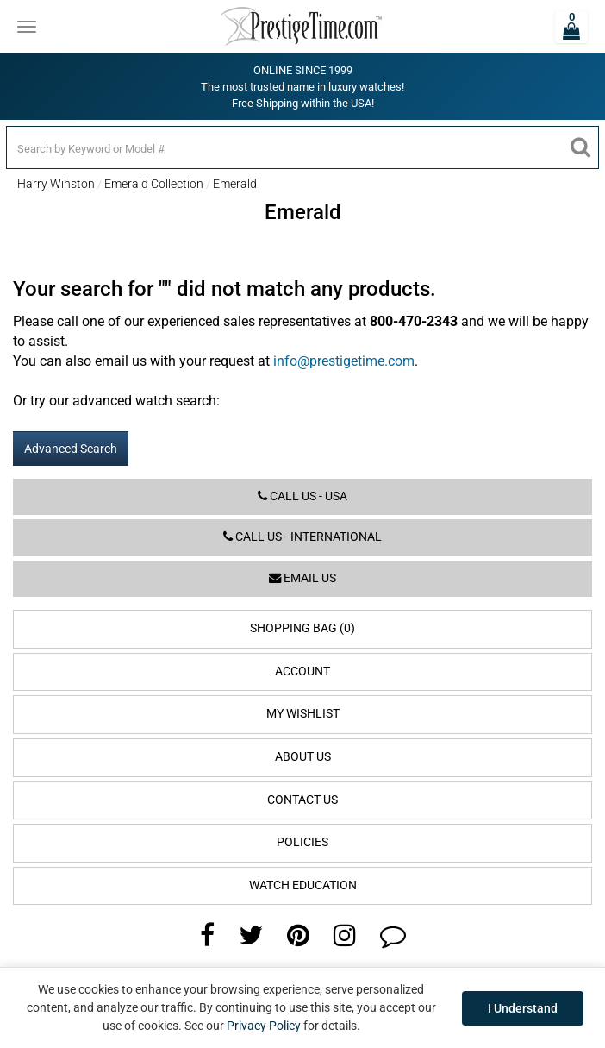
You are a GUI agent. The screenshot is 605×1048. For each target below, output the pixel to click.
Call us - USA (302, 496)
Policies (302, 842)
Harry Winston (56, 184)
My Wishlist (303, 713)
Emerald (235, 184)
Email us (302, 578)
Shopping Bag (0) (302, 628)
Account (302, 671)
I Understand (523, 1008)
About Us (303, 757)
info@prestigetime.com (344, 361)
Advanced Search (70, 448)
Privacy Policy (264, 1025)
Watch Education (303, 885)
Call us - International (302, 537)
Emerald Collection (153, 184)
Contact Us (302, 800)
